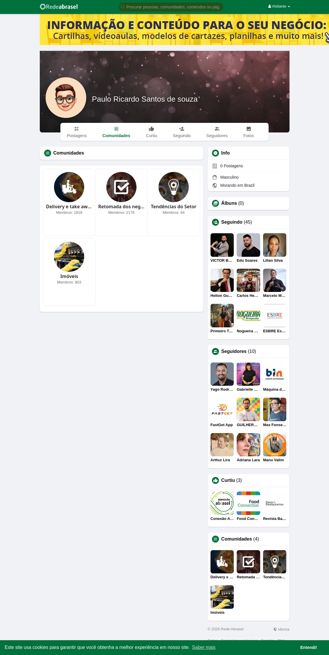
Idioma (281, 629)
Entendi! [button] (308, 647)
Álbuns (229, 203)
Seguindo (231, 222)
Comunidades (236, 539)
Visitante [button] (279, 6)
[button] (171, 6)
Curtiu (228, 480)
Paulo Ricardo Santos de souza (145, 99)
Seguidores (234, 351)
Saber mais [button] (203, 647)
